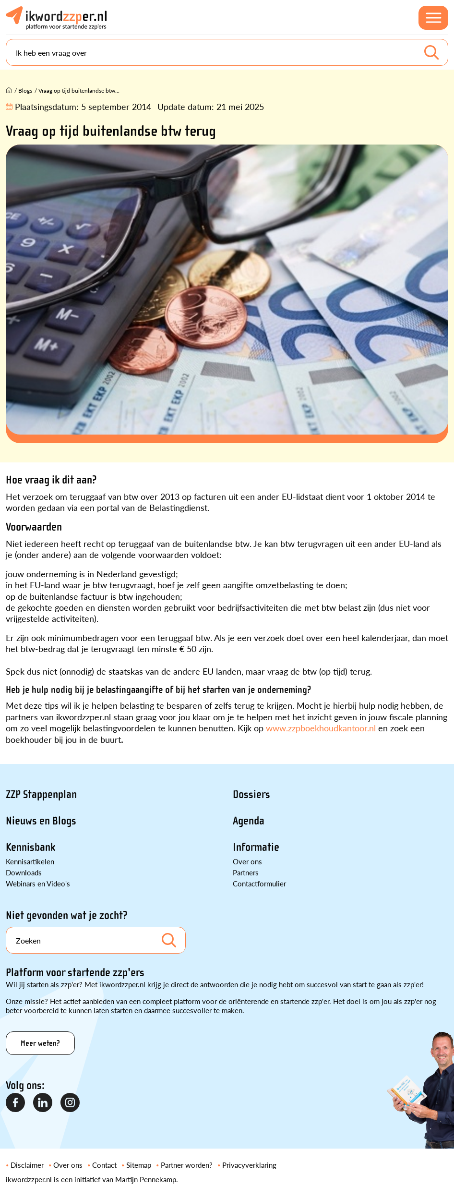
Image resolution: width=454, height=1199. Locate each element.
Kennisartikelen (30, 861)
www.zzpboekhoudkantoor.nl (321, 728)
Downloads (24, 872)
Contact (104, 1165)
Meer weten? (40, 1043)
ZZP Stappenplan (41, 794)
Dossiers (251, 794)
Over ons (247, 861)
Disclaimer (27, 1165)
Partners (246, 872)
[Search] (227, 52)
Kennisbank (30, 847)
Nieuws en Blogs (41, 820)
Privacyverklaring (249, 1165)
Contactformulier (259, 883)
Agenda (248, 820)
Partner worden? (187, 1165)
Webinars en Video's (38, 883)
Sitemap (138, 1165)
